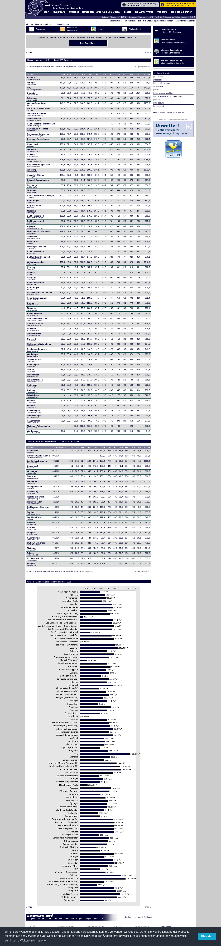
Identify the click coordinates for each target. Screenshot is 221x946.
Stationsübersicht (136, 29)
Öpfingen (32, 391)
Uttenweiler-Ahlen (35, 324)
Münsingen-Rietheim (36, 247)
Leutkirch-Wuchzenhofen (38, 457)
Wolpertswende (34, 335)
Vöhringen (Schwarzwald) (38, 232)
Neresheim (34, 237)
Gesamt (146, 74)
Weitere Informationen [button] (33, 940)
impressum (159, 103)
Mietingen (31, 549)
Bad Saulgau (33, 365)
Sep (118, 74)
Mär (76, 74)
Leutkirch (33, 150)
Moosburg (31, 212)
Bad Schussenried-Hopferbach (41, 125)
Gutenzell (32, 340)
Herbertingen (33, 201)
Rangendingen (33, 422)
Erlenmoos (32, 99)
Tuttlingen (33, 513)
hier (115, 37)
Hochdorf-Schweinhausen (39, 109)
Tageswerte (40, 29)
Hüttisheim (32, 386)
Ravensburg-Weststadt (37, 130)
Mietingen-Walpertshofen (38, 427)
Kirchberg (31, 268)
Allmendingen (34, 411)
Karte (100, 29)
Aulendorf (34, 227)
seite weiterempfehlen (163, 93)
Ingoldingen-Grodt (35, 498)
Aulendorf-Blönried (35, 176)
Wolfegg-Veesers (34, 487)
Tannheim (33, 477)
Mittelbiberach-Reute (36, 114)
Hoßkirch (31, 523)
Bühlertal (32, 94)
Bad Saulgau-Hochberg (37, 319)
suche (156, 90)
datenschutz (159, 106)
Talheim (32, 554)
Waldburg (32, 171)
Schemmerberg (34, 360)
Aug (111, 74)
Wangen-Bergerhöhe (36, 104)
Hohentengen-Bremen (37, 299)
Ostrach (31, 370)
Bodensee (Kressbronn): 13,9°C (114, 17)
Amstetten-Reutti (34, 314)
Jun (97, 74)
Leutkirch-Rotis (34, 518)
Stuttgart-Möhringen (36, 544)
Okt (124, 74)
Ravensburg (32, 186)
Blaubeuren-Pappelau (37, 350)
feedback (148, 917)
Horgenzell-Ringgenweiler (38, 165)
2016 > (148, 52)
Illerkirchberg (33, 376)
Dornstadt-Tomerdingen (38, 140)
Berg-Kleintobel (34, 206)
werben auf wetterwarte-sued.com (168, 96)
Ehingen (31, 401)
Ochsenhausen (34, 119)
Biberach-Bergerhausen (38, 181)
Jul (104, 74)
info (51, 24)
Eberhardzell (33, 242)
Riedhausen (32, 451)
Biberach (32, 155)
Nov (131, 74)
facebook (158, 80)
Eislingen (32, 84)
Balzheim (33, 528)
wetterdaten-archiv (185, 21)
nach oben (137, 917)
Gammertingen (34, 539)
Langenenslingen (35, 381)
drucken (128, 917)
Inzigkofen (31, 191)
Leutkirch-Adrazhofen (37, 462)
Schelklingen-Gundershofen (39, 293)
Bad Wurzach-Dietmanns (38, 508)
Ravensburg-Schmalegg (38, 135)
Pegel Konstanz (159, 112)
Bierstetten (32, 278)
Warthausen (33, 355)
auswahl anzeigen (133, 21)
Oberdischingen (34, 416)
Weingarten (32, 472)
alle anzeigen (149, 21)
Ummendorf (32, 145)
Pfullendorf (33, 329)
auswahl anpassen (164, 21)
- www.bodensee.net (175, 112)
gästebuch (158, 76)
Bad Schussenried (35, 217)
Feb (69, 74)
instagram (158, 86)
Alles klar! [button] (206, 936)
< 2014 (29, 52)
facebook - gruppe (162, 83)
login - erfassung (62, 24)
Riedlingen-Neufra (35, 559)
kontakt (157, 99)
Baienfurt (34, 78)
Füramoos (32, 309)
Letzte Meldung (59, 447)
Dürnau (32, 304)
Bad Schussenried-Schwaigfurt (41, 196)
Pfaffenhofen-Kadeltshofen (39, 345)
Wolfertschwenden (35, 263)
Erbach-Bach (33, 396)
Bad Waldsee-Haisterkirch (38, 258)
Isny (34, 89)
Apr (83, 74)
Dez (139, 74)
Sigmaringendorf (34, 503)
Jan (63, 74)
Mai (90, 74)
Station (30, 74)
